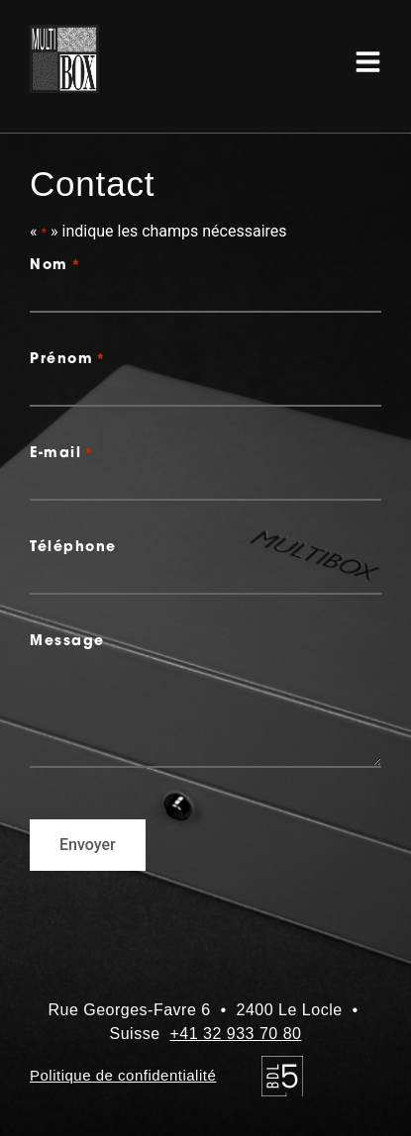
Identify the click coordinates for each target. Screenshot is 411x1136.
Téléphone (73, 548)
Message (67, 642)
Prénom (68, 360)
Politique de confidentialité (123, 1075)
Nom (55, 266)
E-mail (62, 454)
